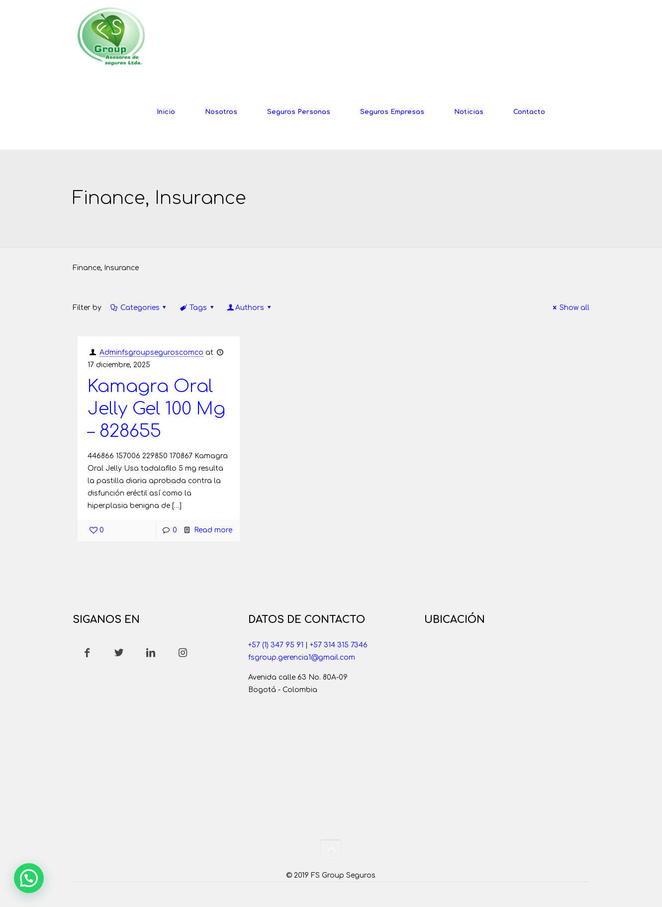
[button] (29, 878)
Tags (197, 307)
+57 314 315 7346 (339, 645)
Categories (139, 307)
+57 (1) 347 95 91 (275, 645)
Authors (249, 307)
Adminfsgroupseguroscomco (151, 352)
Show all (569, 307)
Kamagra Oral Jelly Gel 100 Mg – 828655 (156, 409)
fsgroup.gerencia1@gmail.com (301, 657)
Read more (213, 530)
